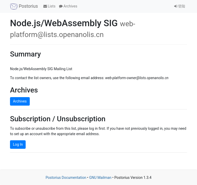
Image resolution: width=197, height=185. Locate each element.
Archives (68, 6)
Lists (49, 6)
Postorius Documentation (66, 177)
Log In (18, 144)
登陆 (179, 6)
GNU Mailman (100, 177)
